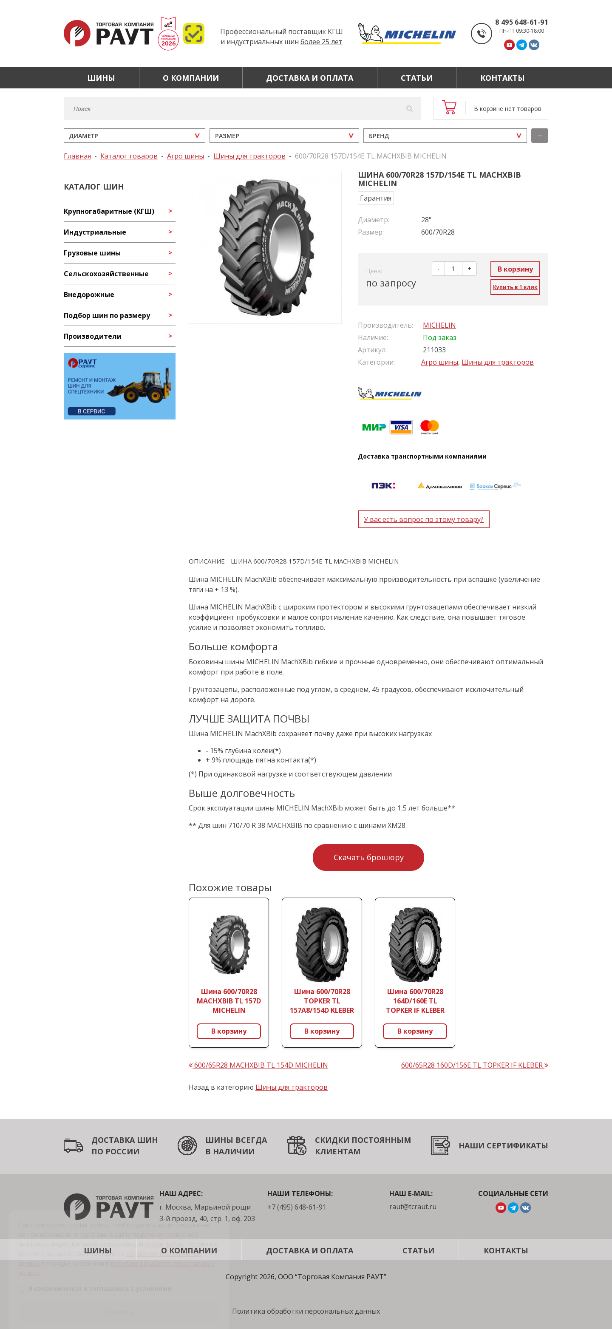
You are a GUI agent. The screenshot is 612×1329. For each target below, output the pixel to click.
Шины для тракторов (498, 362)
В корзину (515, 269)
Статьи (417, 78)
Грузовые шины (92, 253)
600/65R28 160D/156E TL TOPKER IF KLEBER (474, 1065)
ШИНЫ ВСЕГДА (236, 1140)
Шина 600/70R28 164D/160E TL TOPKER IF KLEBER (415, 1001)
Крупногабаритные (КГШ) (109, 211)
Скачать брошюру (369, 857)
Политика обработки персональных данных (306, 1311)
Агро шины (439, 362)
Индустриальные (95, 232)
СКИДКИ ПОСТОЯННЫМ (363, 1140)
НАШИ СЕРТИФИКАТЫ (503, 1145)
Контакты (502, 78)
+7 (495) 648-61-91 (296, 1207)
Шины (101, 78)
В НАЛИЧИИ (230, 1151)
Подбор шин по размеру (107, 315)
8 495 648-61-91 (521, 22)
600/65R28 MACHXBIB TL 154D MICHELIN (258, 1065)
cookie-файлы (164, 1234)
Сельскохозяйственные (106, 273)
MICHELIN (439, 325)
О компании (191, 78)
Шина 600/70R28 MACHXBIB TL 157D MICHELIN (229, 1001)
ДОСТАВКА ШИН (124, 1140)
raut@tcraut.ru (412, 1206)
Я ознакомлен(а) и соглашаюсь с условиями (95, 1278)
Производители (93, 336)
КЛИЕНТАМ (337, 1151)
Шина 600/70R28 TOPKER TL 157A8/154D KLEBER (322, 1001)
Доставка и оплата (309, 78)
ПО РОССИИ (115, 1151)
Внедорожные (89, 294)
